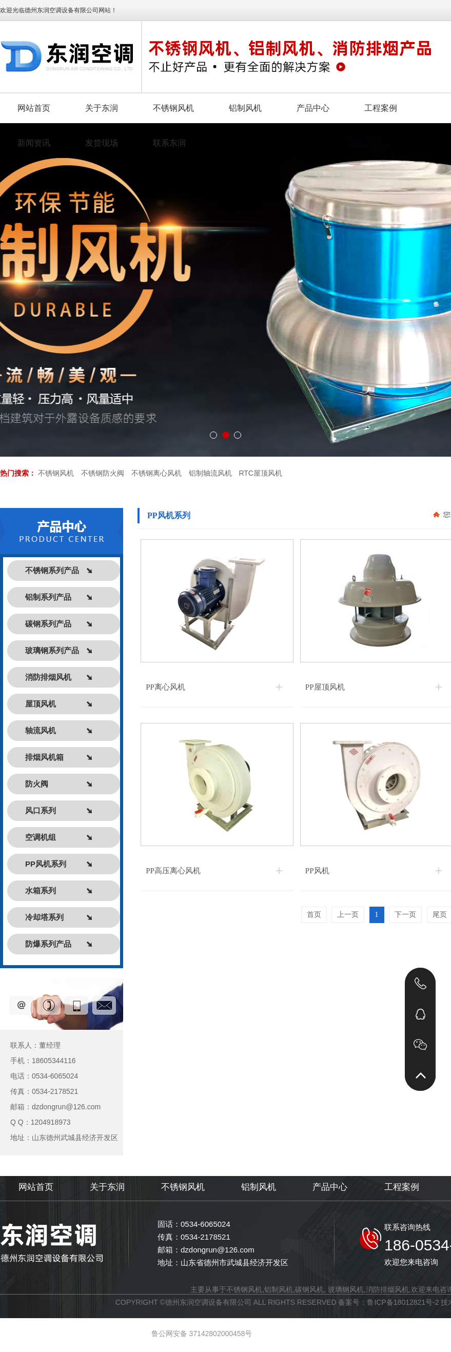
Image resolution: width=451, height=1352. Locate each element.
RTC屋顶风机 (260, 473)
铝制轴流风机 (210, 473)
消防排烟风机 (387, 1289)
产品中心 (329, 1187)
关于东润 (107, 1187)
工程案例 (401, 1187)
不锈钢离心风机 (156, 473)
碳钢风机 (309, 1289)
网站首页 (35, 1187)
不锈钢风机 (56, 473)
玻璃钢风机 (346, 1289)
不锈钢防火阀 (102, 473)
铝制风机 (258, 1187)
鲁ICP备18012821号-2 (403, 1302)
